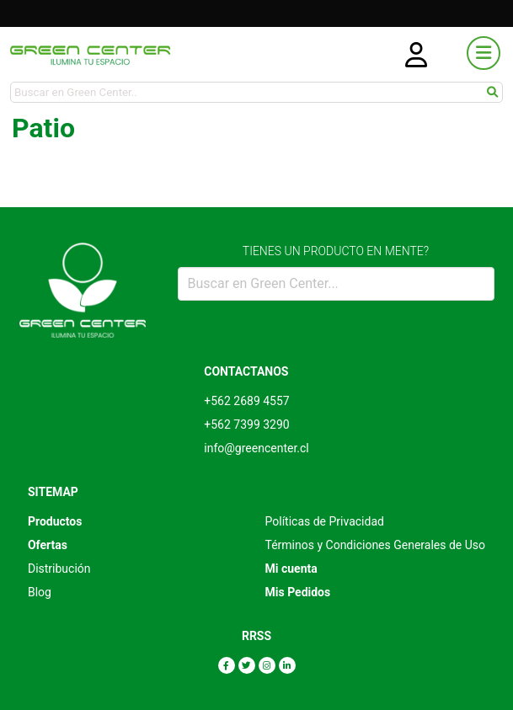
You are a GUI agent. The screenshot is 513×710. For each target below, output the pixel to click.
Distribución (59, 568)
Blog (39, 592)
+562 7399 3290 (246, 424)
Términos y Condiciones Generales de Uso (375, 545)
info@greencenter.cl (256, 448)
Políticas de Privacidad (324, 521)
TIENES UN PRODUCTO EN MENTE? (336, 251)
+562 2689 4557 (246, 401)
